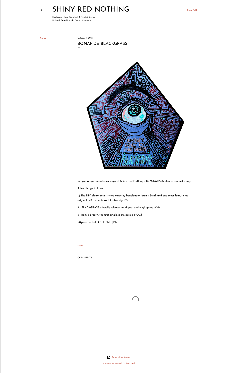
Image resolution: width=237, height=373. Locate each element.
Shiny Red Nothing (91, 9)
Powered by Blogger (119, 357)
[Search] (192, 10)
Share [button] (43, 38)
